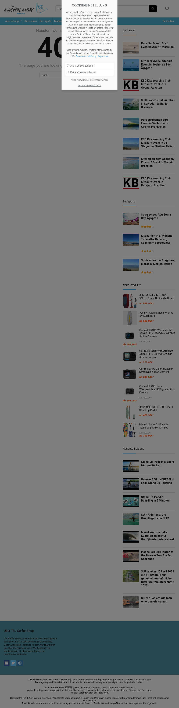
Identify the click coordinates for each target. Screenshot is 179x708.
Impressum (103, 45)
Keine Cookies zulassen (81, 61)
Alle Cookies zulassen (80, 54)
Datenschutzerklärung (86, 45)
